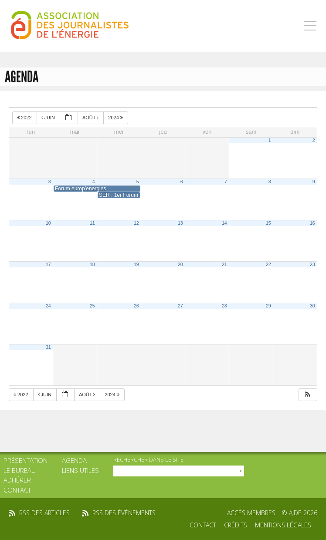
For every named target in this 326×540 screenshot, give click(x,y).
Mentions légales (283, 525)
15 (268, 223)
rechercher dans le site (148, 459)
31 (48, 347)
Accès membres (251, 513)
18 (92, 264)
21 (224, 264)
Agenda (74, 460)
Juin (49, 117)
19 (136, 264)
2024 (116, 117)
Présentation (25, 460)
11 (92, 223)
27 (180, 305)
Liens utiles (80, 470)
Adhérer (17, 480)
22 (268, 264)
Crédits (235, 525)
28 (224, 305)
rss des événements (124, 513)
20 (180, 264)
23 (312, 264)
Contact (17, 490)
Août (91, 117)
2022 (25, 117)
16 (312, 223)
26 (136, 305)
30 (312, 305)
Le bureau (19, 470)
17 (48, 264)
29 (268, 305)
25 (92, 305)
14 (224, 223)
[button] (307, 395)
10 (48, 223)
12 (136, 223)
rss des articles (44, 513)
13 (180, 223)
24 (48, 305)
